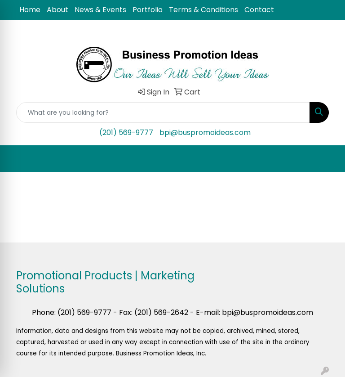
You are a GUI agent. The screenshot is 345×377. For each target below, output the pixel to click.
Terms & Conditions (203, 9)
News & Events (100, 9)
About (57, 9)
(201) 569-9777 (126, 132)
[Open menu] (327, 159)
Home (29, 9)
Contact (259, 9)
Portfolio (148, 9)
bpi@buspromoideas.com (205, 132)
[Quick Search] (163, 112)
